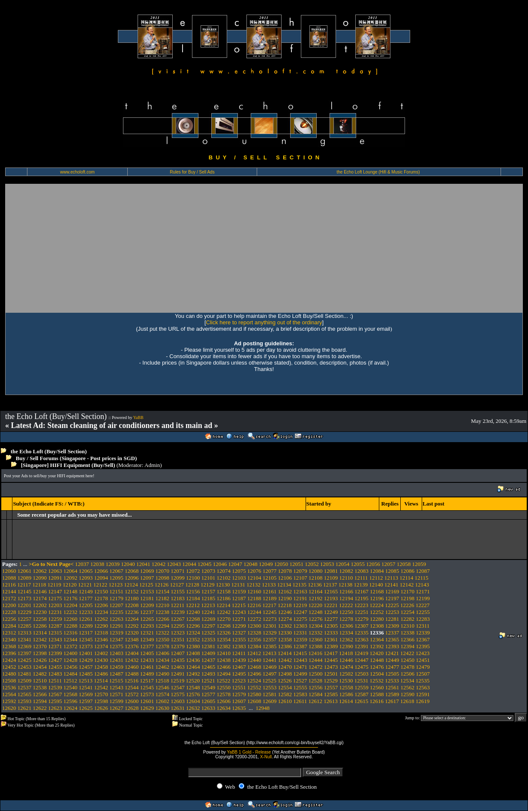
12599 (116, 701)
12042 (159, 564)
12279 (361, 619)
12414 (285, 653)
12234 (101, 612)
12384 (254, 646)
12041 (143, 564)
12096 (132, 578)
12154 (163, 591)
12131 (238, 584)
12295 (178, 625)
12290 (101, 625)
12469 (270, 667)
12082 (346, 571)
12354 (224, 639)
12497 (270, 673)
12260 (70, 619)
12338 (408, 632)
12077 (270, 571)
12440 (254, 660)
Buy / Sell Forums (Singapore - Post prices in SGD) (76, 458)
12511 (55, 680)
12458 (101, 667)
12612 (316, 701)
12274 (285, 619)
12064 (70, 571)
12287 (55, 625)
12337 (392, 632)
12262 (101, 619)
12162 (285, 591)
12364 (377, 639)
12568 (70, 694)
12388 (316, 646)
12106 (285, 578)
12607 (239, 701)
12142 (407, 584)
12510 (40, 680)
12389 (331, 646)
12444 (316, 660)
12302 (285, 625)
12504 (377, 673)
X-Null (266, 756)
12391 (361, 646)
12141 (391, 584)
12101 (208, 578)
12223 (361, 605)
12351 (178, 639)
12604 (193, 701)
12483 (55, 673)
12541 (86, 687)
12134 (284, 584)
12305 (331, 625)
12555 (300, 687)
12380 (193, 646)
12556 (316, 687)
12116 (9, 584)
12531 (361, 680)
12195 (361, 598)
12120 (70, 584)
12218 (285, 605)
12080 (316, 571)
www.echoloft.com (77, 172)
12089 (25, 578)
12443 (300, 660)
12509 (25, 680)
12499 (300, 673)
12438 (224, 660)
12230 (40, 612)
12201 (25, 605)
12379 (178, 646)
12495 (239, 673)
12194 (346, 598)
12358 (285, 639)
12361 (331, 639)
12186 (224, 598)
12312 (9, 632)
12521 (208, 680)
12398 (40, 653)
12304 (316, 625)
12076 (254, 571)
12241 (208, 612)
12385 (270, 646)
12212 (193, 605)
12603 (178, 701)
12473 (331, 667)
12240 (193, 612)
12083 (361, 571)
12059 (419, 564)
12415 (300, 653)
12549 (208, 687)
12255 (423, 612)
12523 (239, 680)
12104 (254, 578)
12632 (193, 708)
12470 (285, 667)
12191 (300, 598)
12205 (86, 605)
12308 (377, 625)
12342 (40, 639)
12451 (423, 660)
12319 (116, 632)
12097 (147, 578)
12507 (423, 673)
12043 (174, 564)
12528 (316, 680)
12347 (116, 639)
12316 (70, 632)
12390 (346, 646)
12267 (178, 619)
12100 (193, 578)
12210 (163, 605)
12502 (346, 673)
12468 (254, 667)
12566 (40, 694)
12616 (377, 701)
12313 (25, 632)
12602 (163, 701)
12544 (132, 687)
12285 (25, 625)
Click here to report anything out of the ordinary (264, 322)
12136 (315, 584)
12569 (86, 694)
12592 (9, 701)
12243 (239, 612)
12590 (408, 694)
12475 (361, 667)
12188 (254, 598)
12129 (208, 584)
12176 (70, 598)
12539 (55, 687)
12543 (116, 687)
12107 (300, 578)
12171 (423, 591)
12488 (132, 673)
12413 (269, 653)
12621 (25, 708)
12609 (270, 701)
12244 (254, 612)
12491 (178, 673)
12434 (163, 660)
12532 (377, 680)
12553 (270, 687)
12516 (132, 680)
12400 (70, 653)
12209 (147, 605)
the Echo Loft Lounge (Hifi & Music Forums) (378, 172)
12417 (331, 653)
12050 (281, 564)
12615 (361, 701)
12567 (55, 694)
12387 (300, 646)
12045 (205, 564)
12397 (25, 653)
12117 (24, 584)
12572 (132, 694)
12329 (270, 632)
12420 (377, 653)
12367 (423, 639)
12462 (163, 667)
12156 (193, 591)
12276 (316, 619)
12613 (331, 701)
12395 (423, 646)
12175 (55, 598)
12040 (128, 564)
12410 (224, 653)
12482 (40, 673)
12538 (40, 687)
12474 (346, 667)
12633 (208, 708)
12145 (25, 591)
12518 (162, 680)
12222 (346, 605)
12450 (408, 660)
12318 (101, 632)
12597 (86, 701)
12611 (300, 701)
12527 (300, 680)
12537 (25, 687)
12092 (70, 578)
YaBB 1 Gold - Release (249, 752)
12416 (316, 653)
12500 (316, 673)
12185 (208, 598)
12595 (55, 701)
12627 (116, 708)
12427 (55, 660)
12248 (316, 612)
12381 (208, 646)
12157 (208, 591)
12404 (132, 653)
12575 (178, 694)
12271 (239, 619)
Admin (152, 465)
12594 (40, 701)
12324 (193, 632)
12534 (407, 680)
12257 (25, 619)
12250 (346, 612)
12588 (377, 694)
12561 (392, 687)
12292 (132, 625)
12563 (423, 687)
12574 (163, 694)
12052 (312, 564)
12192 (316, 598)
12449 (392, 660)
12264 (132, 619)
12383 (239, 646)
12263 (116, 619)
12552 (254, 687)
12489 (147, 673)
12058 (404, 564)
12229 (25, 612)
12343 (55, 639)
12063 (55, 571)
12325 (208, 632)
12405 (147, 653)
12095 (116, 578)
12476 (377, 667)
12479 (423, 667)
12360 (316, 639)
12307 (361, 625)
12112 (376, 578)
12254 (408, 612)
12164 (316, 591)
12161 (270, 591)
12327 (239, 632)
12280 (377, 619)
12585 (331, 694)
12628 (132, 708)
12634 (224, 708)
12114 (406, 578)
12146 (40, 591)
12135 (299, 584)
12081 (331, 571)
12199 (423, 598)
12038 (97, 564)
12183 (178, 598)
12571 (116, 694)
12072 (193, 571)
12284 (9, 625)
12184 (193, 598)
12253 (392, 612)
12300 (254, 625)
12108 (316, 578)
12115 (421, 578)
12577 (208, 694)
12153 (147, 591)
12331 (300, 632)
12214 (223, 605)
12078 (285, 571)
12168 (377, 591)
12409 (208, 653)
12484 (70, 673)
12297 (208, 625)
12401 (86, 653)
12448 (377, 660)
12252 (377, 612)
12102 (224, 578)
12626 (101, 708)
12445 (331, 660)
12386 (285, 646)
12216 (254, 605)
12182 (163, 598)
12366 (408, 639)
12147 (55, 591)
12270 (224, 619)
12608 (254, 701)
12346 (101, 639)
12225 (392, 605)
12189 (270, 598)
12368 (9, 646)
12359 (300, 639)
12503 (361, 673)
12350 (163, 639)
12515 (116, 680)
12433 (147, 660)
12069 (147, 571)
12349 (147, 639)
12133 (269, 584)
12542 (101, 687)
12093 (86, 578)
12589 (392, 694)
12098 (163, 578)
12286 (40, 625)
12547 (178, 687)
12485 (86, 673)
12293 (147, 625)
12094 (101, 578)
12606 (224, 701)
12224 (377, 605)
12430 (101, 660)
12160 (254, 591)
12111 (361, 578)
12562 (408, 687)
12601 (147, 701)
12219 (300, 605)
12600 (132, 701)
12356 (254, 639)
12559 (361, 687)
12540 (70, 687)
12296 (193, 625)
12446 (346, 660)
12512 (70, 680)
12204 (70, 605)
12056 (373, 564)
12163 (300, 591)
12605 (208, 701)
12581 (270, 694)
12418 (346, 653)
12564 (9, 694)
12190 (285, 598)
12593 (25, 701)
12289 (86, 625)
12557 (331, 687)
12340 (9, 639)
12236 (132, 612)
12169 (392, 591)
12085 (392, 571)
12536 (9, 687)
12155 (178, 591)
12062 (40, 571)
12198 (408, 598)
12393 (392, 646)
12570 (101, 694)
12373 (86, 646)
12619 (423, 701)
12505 (392, 673)
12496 (254, 673)
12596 (70, 701)
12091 (55, 578)
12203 (55, 605)
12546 (163, 687)
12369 (25, 646)
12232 (70, 612)
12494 (224, 673)
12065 (86, 571)
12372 (70, 646)
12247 (300, 612)
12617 (392, 701)
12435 (178, 660)
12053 (327, 564)
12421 (392, 653)
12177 (86, 598)
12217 (269, 605)
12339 (423, 632)
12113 (391, 578)
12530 (346, 680)
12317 (86, 632)
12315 (55, 632)
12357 (270, 639)
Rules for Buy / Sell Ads (192, 172)
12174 (40, 598)
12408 (193, 653)
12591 (423, 694)
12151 (116, 591)
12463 (178, 667)
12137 (330, 584)
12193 (331, 598)
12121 (85, 584)
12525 (269, 680)
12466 (224, 667)
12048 (250, 564)
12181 (147, 598)
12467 (239, 667)
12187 (239, 598)
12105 (270, 578)
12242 (224, 612)
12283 (423, 619)
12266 (163, 619)
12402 (101, 653)
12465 (208, 667)
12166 (346, 591)
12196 (377, 598)
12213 (208, 605)
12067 (116, 571)
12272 (254, 619)
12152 (132, 591)
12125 (146, 584)
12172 (9, 598)
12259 (55, 619)
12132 (253, 584)
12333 (331, 632)
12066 (101, 571)
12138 (346, 584)
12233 (86, 612)
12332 (316, 632)
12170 (408, 591)
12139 (361, 584)
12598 (101, 701)
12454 (40, 667)
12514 (101, 680)
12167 (361, 591)
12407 (178, 653)
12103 (239, 578)
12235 (116, 612)
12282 (408, 619)
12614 (346, 701)
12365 (392, 639)
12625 (86, 708)
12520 (193, 680)
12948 (263, 708)
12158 (224, 591)
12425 (25, 660)
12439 (239, 660)
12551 (239, 687)
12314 (40, 632)
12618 (407, 701)
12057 (388, 564)
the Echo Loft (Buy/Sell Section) (49, 451)
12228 (9, 612)
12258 (40, 619)
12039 (113, 564)
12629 (147, 708)
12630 (163, 708)
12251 (361, 612)
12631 (178, 708)
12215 (239, 605)
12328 (254, 632)
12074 (224, 571)
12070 (163, 571)
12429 (86, 660)
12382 (224, 646)
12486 (101, 673)
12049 (266, 564)
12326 (224, 632)
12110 (346, 578)
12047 (235, 564)
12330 (285, 632)
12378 (163, 646)
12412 (254, 653)
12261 (86, 619)
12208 (132, 605)
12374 (101, 646)
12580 (254, 694)
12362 (346, 639)
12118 (39, 584)
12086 (408, 571)
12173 (25, 598)
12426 (40, 660)
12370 (40, 646)
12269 (208, 619)
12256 (9, 619)
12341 (25, 639)
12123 (115, 584)
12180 (132, 598)
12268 (193, 619)
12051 (297, 564)
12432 (132, 660)
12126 (162, 584)
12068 (132, 571)
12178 (101, 598)
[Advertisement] (264, 248)
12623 (55, 708)
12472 (316, 667)
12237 (147, 612)
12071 (178, 571)
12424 (9, 660)
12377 (147, 646)
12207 (116, 605)
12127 (177, 584)
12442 (285, 660)
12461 (147, 667)
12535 (423, 680)
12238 (163, 612)
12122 (100, 584)
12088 (9, 578)
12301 (270, 625)
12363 (361, 639)
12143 (422, 584)
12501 (331, 673)
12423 (423, 653)
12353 (208, 639)
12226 (407, 605)
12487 (116, 673)
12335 (361, 632)
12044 (189, 564)
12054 (343, 564)
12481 (25, 673)
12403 (116, 653)
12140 (376, 584)
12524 (254, 680)
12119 (54, 584)
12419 (361, 653)
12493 (208, 673)
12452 (9, 667)
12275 (300, 619)
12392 (377, 646)
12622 (40, 708)
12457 (86, 667)
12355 (239, 639)
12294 (163, 625)
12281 (392, 619)
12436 (193, 660)
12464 (193, 667)
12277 (331, 619)
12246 (285, 612)
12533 (392, 680)
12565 (25, 694)
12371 (55, 646)
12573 (147, 694)
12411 (239, 653)
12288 (70, 625)
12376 (132, 646)
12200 (9, 605)
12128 (192, 584)
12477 (392, 667)
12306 (346, 625)
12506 (408, 673)
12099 (178, 578)
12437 (208, 660)
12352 (193, 639)
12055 (358, 564)
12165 (331, 591)
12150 (101, 591)
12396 (9, 653)
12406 (163, 653)
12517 (147, 680)
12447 (361, 660)
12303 (300, 625)
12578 (224, 694)
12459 (116, 667)
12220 (316, 605)
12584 (316, 694)
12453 (25, 667)
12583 (300, 694)
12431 (116, 660)
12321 (147, 632)
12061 (25, 571)
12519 (178, 680)
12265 (147, 619)
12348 (132, 639)
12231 (55, 612)
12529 (331, 680)
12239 (178, 612)
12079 (300, 571)
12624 (70, 708)
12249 (331, 612)
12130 (223, 584)
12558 (346, 687)
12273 (270, 619)
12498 (285, 673)
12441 (270, 660)
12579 (239, 694)
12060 (9, 571)
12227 (423, 605)
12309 (392, 625)
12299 (239, 625)
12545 (147, 687)
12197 (392, 598)
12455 (55, 667)
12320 (132, 632)
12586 (346, 694)
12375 (116, 646)
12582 (285, 694)
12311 (422, 625)
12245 (270, 612)
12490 (163, 673)
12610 (285, 701)
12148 (70, 591)
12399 (55, 653)
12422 (407, 653)
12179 (116, 598)
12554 (285, 687)
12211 (177, 605)
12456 (70, 667)
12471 (300, 667)
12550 (224, 687)
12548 (193, 687)
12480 (9, 673)
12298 (224, 625)
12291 (116, 625)
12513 (85, 680)
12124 (131, 584)
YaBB (138, 417)
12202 (40, 605)
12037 (82, 564)
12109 (331, 578)
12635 (239, 708)
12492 (193, 673)
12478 (408, 667)
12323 (178, 632)
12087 (423, 571)
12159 (239, 591)
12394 (408, 646)
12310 (408, 625)
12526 (285, 680)
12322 (163, 632)
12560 (377, 687)
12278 (346, 619)
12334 (346, 632)
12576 (193, 694)
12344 (70, 639)
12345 (86, 639)
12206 (101, 605)
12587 (361, 694)
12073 (208, 571)
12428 (70, 660)
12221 (331, 605)
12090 (40, 578)
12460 (132, 667)
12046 (220, 564)
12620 (9, 708)
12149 (86, 591)
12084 (377, 571)
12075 (239, 571)
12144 (9, 591)
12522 (223, 680)
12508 (9, 680)
